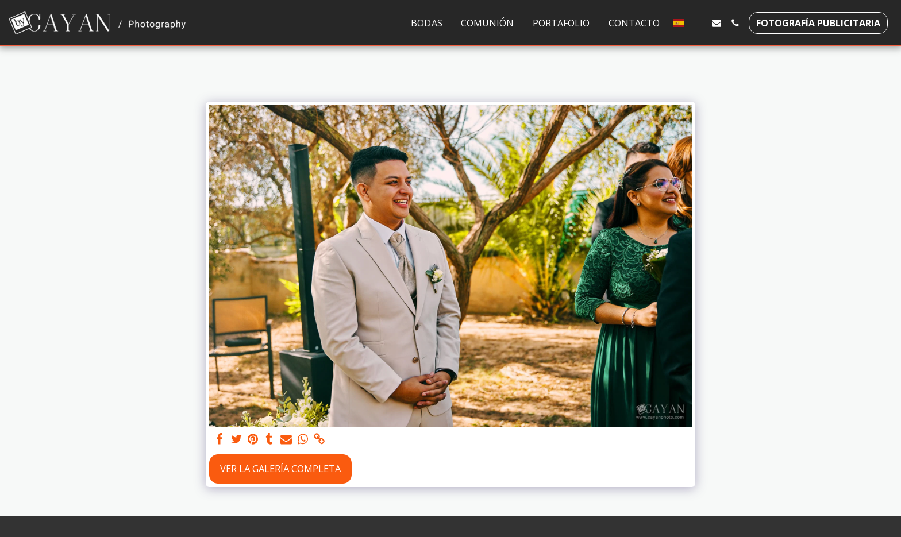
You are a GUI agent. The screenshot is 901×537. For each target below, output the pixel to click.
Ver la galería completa (280, 468)
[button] (698, 23)
